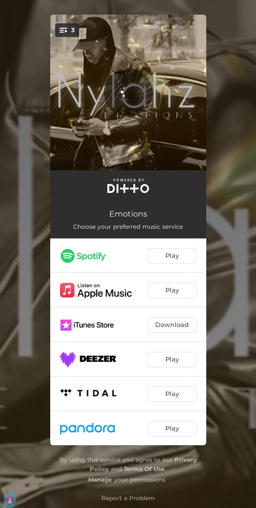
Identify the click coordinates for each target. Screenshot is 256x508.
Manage (100, 479)
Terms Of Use (144, 468)
